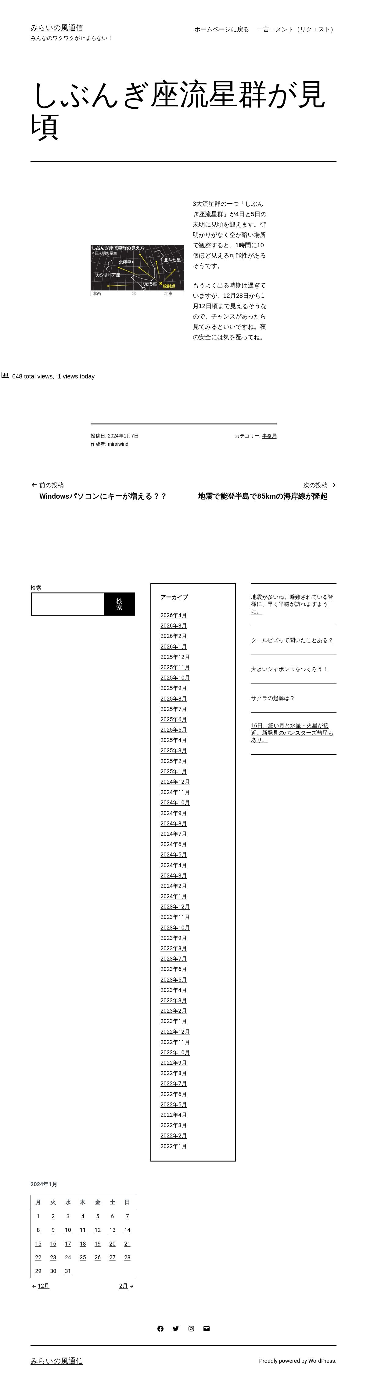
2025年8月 (173, 698)
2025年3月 (173, 750)
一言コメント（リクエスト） (296, 29)
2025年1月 (173, 771)
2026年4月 (173, 615)
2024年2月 (173, 886)
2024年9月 (173, 813)
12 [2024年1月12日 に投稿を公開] (98, 1230)
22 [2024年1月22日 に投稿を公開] (38, 1257)
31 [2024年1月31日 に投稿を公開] (68, 1271)
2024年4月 (173, 865)
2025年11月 (175, 667)
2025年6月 (173, 719)
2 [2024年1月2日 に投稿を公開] (53, 1216)
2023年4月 (173, 990)
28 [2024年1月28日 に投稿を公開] (127, 1257)
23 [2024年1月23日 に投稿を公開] (53, 1257)
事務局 (269, 435)
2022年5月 (173, 1104)
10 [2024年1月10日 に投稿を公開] (68, 1230)
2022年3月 (173, 1125)
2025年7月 (173, 709)
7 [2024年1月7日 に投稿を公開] (127, 1216)
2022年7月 (173, 1083)
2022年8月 (173, 1073)
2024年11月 (175, 792)
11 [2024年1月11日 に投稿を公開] (83, 1230)
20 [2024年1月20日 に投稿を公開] (113, 1243)
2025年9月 (173, 688)
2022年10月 (175, 1052)
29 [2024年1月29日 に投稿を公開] (38, 1271)
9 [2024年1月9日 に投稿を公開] (53, 1230)
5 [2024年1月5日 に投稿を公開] (97, 1216)
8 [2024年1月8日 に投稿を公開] (38, 1230)
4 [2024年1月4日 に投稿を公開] (82, 1216)
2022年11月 (175, 1042)
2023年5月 (173, 979)
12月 (40, 1285)
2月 (127, 1285)
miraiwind (118, 444)
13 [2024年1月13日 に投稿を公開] (113, 1230)
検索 (36, 588)
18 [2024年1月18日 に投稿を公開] (83, 1243)
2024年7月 (173, 834)
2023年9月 (173, 938)
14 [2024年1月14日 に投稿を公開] (127, 1230)
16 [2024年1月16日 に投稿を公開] (53, 1243)
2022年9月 (173, 1063)
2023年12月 (175, 906)
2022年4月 (173, 1115)
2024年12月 (175, 782)
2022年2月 (173, 1135)
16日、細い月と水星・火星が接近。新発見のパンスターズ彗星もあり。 (292, 732)
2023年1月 (173, 1021)
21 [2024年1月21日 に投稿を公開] (127, 1243)
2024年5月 (173, 854)
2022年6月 (173, 1094)
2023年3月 (173, 1000)
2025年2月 (173, 761)
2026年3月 (173, 625)
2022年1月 (173, 1146)
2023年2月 (173, 1010)
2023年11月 (175, 917)
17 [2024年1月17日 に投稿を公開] (68, 1243)
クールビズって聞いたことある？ (292, 640)
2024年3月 (173, 875)
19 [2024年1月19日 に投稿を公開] (98, 1243)
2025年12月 (175, 657)
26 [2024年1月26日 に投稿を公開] (98, 1257)
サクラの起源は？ (273, 698)
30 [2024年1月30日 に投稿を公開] (53, 1271)
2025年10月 (175, 677)
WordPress (321, 1361)
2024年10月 (175, 802)
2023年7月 (173, 958)
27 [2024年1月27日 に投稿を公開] (113, 1257)
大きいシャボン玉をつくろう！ (289, 669)
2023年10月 (175, 927)
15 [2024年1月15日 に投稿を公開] (38, 1243)
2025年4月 (173, 740)
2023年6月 (173, 969)
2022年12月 (175, 1031)
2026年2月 (173, 636)
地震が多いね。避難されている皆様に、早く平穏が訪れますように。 (292, 604)
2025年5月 (173, 729)
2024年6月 (173, 844)
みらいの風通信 (57, 27)
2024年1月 (173, 896)
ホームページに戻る (221, 29)
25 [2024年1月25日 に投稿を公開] (83, 1257)
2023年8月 (173, 948)
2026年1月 (173, 646)
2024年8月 (173, 823)
